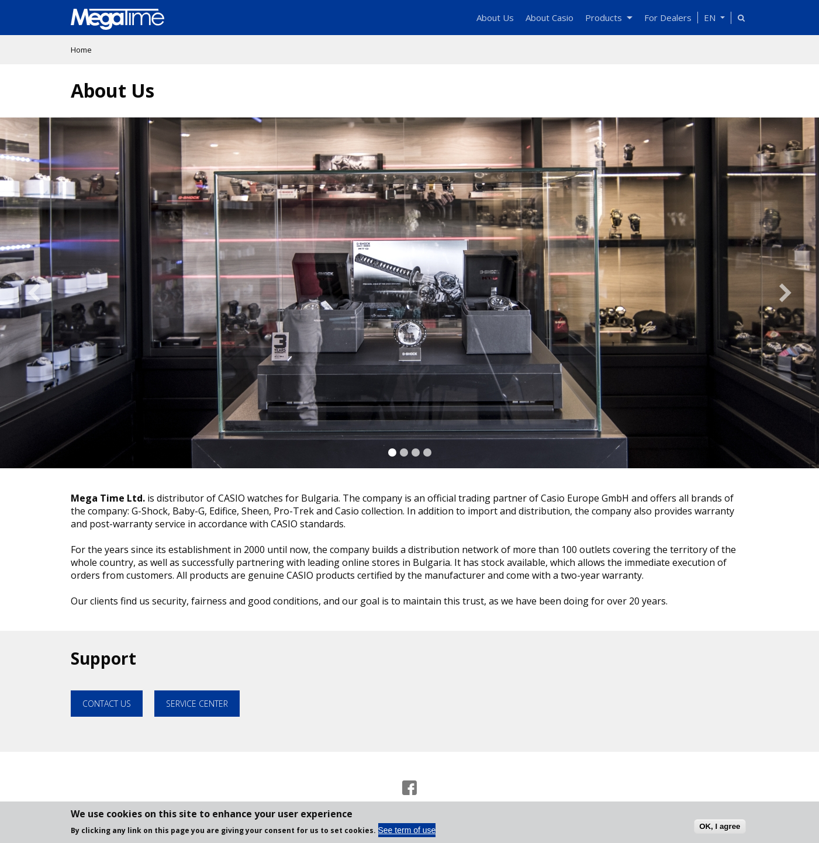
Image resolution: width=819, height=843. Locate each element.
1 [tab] (392, 452)
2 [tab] (404, 452)
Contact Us (106, 703)
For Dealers (668, 17)
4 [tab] (427, 452)
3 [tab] (416, 452)
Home (81, 49)
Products (609, 17)
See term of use (407, 833)
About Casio (549, 17)
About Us (495, 17)
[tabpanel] (409, 293)
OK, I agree (719, 828)
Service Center (197, 703)
